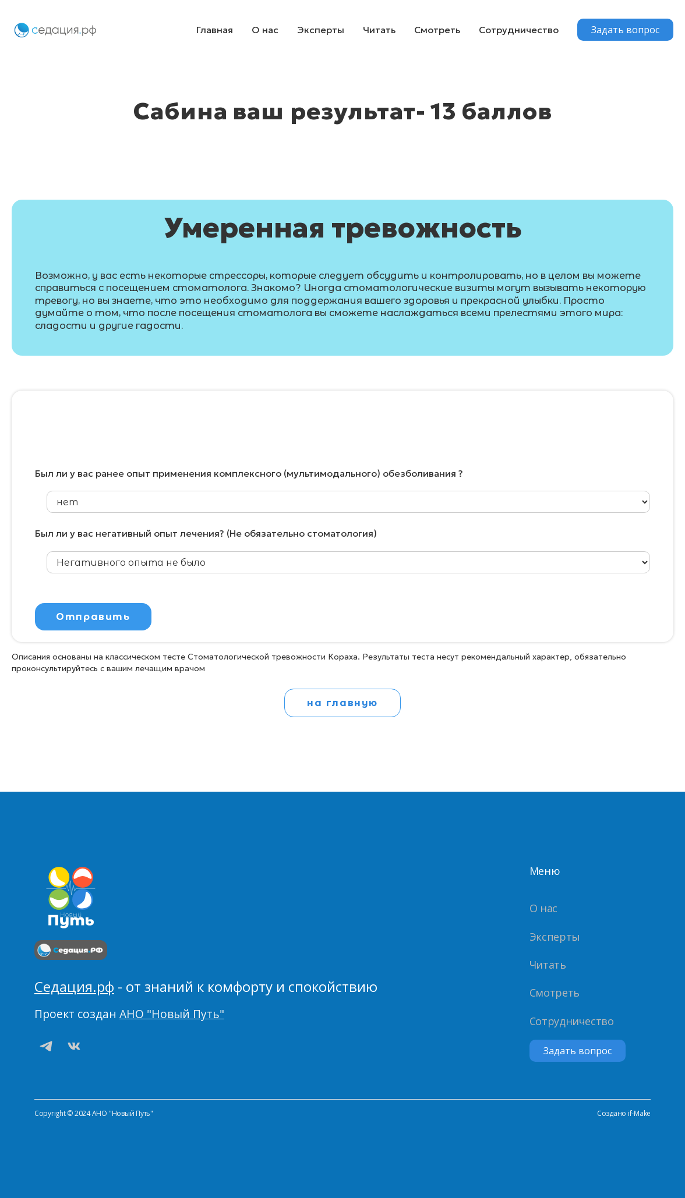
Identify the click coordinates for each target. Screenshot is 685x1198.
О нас (265, 30)
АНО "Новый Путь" (171, 1014)
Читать (379, 30)
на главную (342, 702)
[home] (55, 30)
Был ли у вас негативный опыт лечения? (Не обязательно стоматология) (206, 533)
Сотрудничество (519, 30)
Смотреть (437, 30)
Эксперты (320, 30)
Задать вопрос (625, 29)
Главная (214, 30)
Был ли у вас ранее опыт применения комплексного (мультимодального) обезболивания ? (249, 473)
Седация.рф (74, 986)
